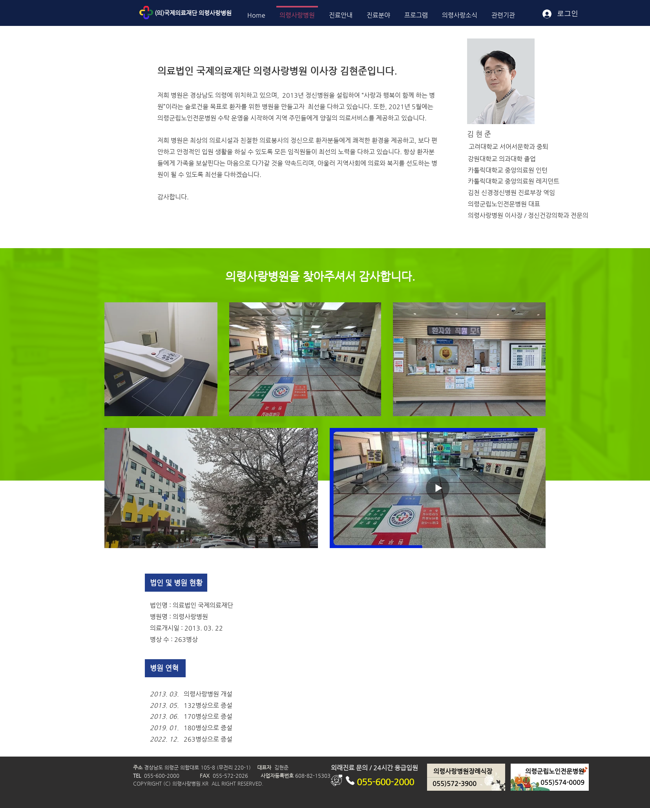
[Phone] (350, 780)
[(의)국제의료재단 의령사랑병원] (211, 12)
